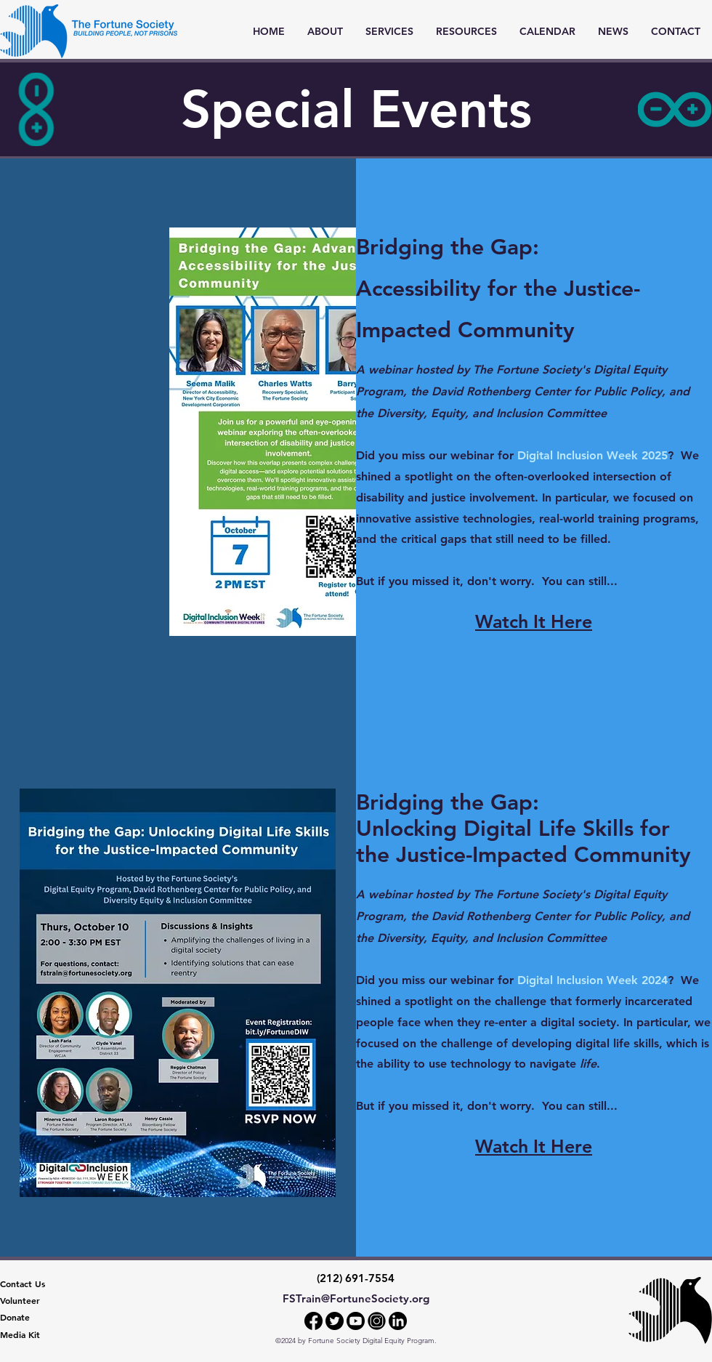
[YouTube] (355, 1321)
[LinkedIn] (397, 1321)
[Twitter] (334, 1321)
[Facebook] (313, 1321)
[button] (389, 31)
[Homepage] (88, 31)
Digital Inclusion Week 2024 (592, 980)
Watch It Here (533, 1146)
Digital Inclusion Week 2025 (592, 455)
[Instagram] (376, 1321)
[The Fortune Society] (670, 1310)
